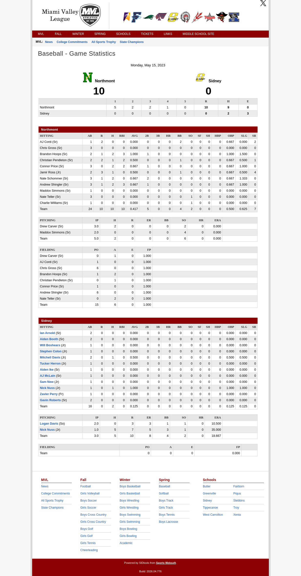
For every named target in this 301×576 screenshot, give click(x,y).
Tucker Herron (50, 363)
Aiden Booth (49, 339)
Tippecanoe (210, 507)
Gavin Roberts (50, 400)
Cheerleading (89, 550)
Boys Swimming (130, 514)
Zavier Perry (49, 394)
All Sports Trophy (103, 42)
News (49, 42)
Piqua (237, 493)
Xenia (237, 514)
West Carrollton (213, 514)
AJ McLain (47, 375)
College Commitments (72, 42)
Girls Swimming (130, 522)
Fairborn (238, 486)
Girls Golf (86, 536)
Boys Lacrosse (168, 522)
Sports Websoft (166, 562)
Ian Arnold (47, 333)
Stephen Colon (51, 351)
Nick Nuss (47, 388)
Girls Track (166, 507)
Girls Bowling (128, 536)
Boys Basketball (130, 486)
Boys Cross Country (93, 514)
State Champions (132, 42)
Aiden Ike (47, 369)
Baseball (164, 486)
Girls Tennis (88, 543)
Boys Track (166, 500)
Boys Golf (86, 529)
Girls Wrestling (129, 507)
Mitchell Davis (50, 357)
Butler (207, 486)
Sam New (47, 382)
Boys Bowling (128, 529)
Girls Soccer (88, 507)
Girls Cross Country (93, 522)
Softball (164, 493)
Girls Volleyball (90, 493)
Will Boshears (50, 345)
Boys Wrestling (129, 500)
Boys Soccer (88, 500)
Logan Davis (49, 423)
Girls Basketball (130, 493)
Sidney (207, 500)
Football (85, 486)
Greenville (209, 493)
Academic (126, 543)
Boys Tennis (167, 514)
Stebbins (239, 500)
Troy (236, 507)
